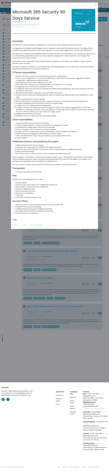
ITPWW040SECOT (19, 22)
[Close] (96, 5)
